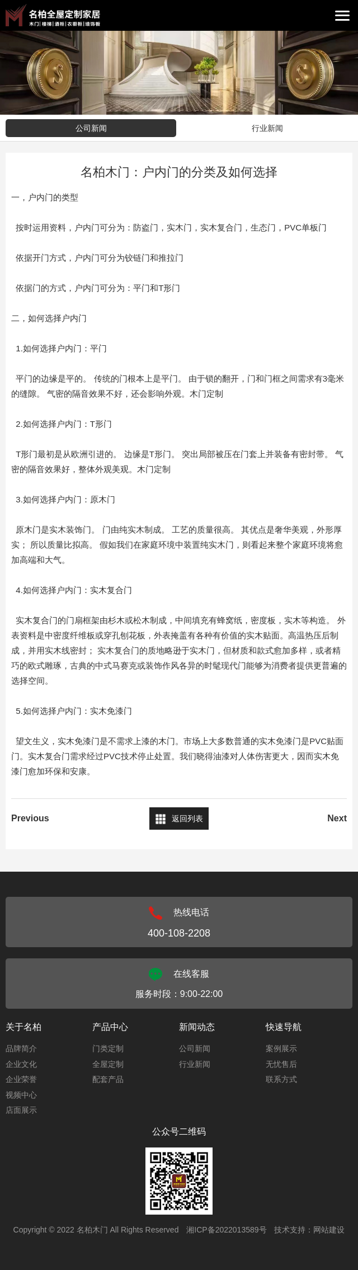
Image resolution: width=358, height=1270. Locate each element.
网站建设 (329, 1229)
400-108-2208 (179, 933)
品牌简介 (21, 1048)
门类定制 (108, 1048)
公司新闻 (91, 128)
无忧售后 (281, 1064)
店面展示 (21, 1110)
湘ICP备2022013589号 (226, 1229)
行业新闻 (267, 128)
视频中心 (21, 1094)
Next (337, 818)
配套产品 (108, 1079)
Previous (30, 818)
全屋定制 (108, 1064)
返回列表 (187, 818)
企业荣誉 (21, 1079)
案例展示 (281, 1048)
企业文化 (21, 1064)
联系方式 (281, 1079)
